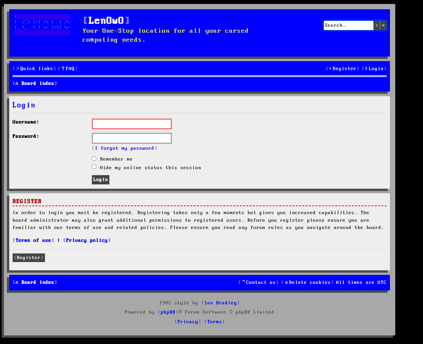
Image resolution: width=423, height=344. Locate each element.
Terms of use (33, 240)
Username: (26, 122)
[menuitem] (68, 69)
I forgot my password (124, 148)
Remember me (112, 159)
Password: (26, 136)
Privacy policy (87, 240)
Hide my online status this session (146, 168)
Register (29, 257)
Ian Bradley (220, 303)
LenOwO (106, 21)
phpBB (168, 312)
